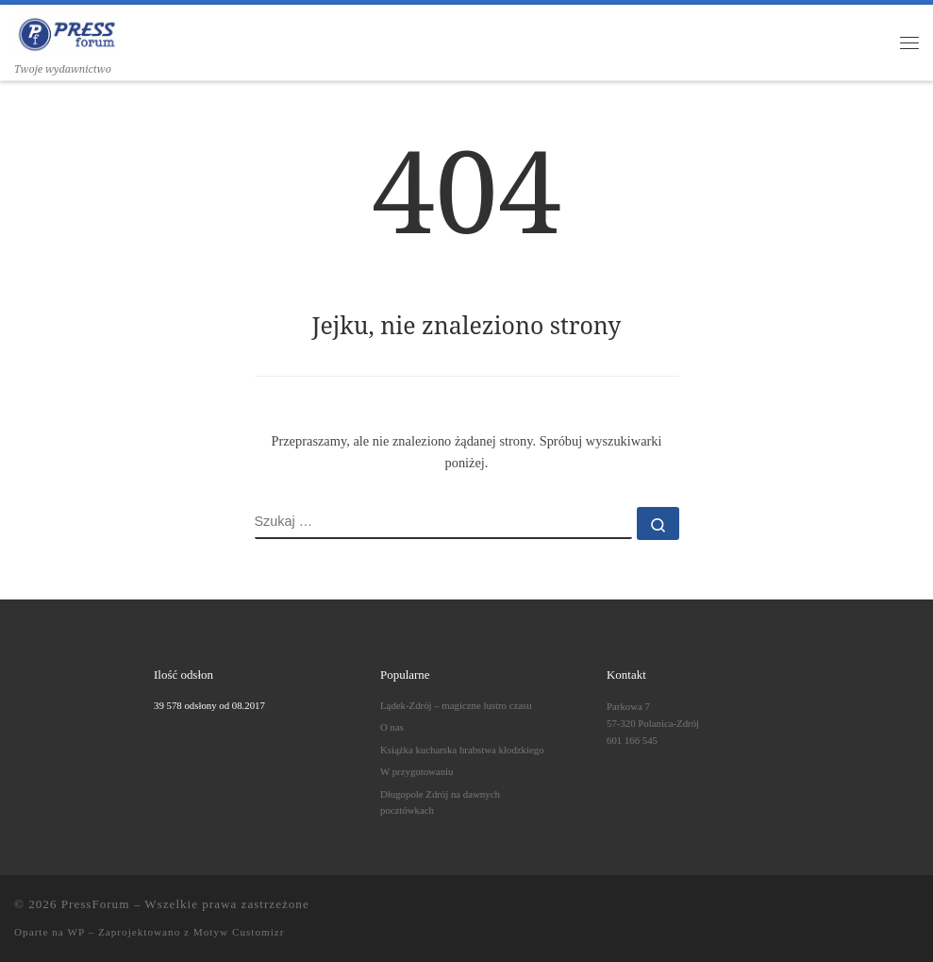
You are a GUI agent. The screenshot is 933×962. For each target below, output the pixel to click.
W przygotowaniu (416, 771)
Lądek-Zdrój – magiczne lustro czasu (456, 705)
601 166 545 (632, 740)
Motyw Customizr (239, 931)
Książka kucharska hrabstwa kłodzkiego (462, 749)
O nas (392, 727)
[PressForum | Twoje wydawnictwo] (67, 32)
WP (75, 931)
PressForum (95, 904)
